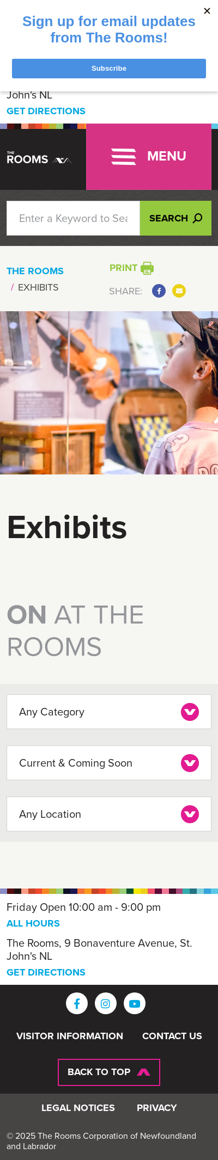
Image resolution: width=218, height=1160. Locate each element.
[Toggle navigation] (148, 157)
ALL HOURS (33, 923)
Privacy (157, 1108)
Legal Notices (78, 1108)
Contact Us (172, 1036)
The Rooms (35, 271)
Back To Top (99, 1072)
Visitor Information (69, 1036)
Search (175, 218)
